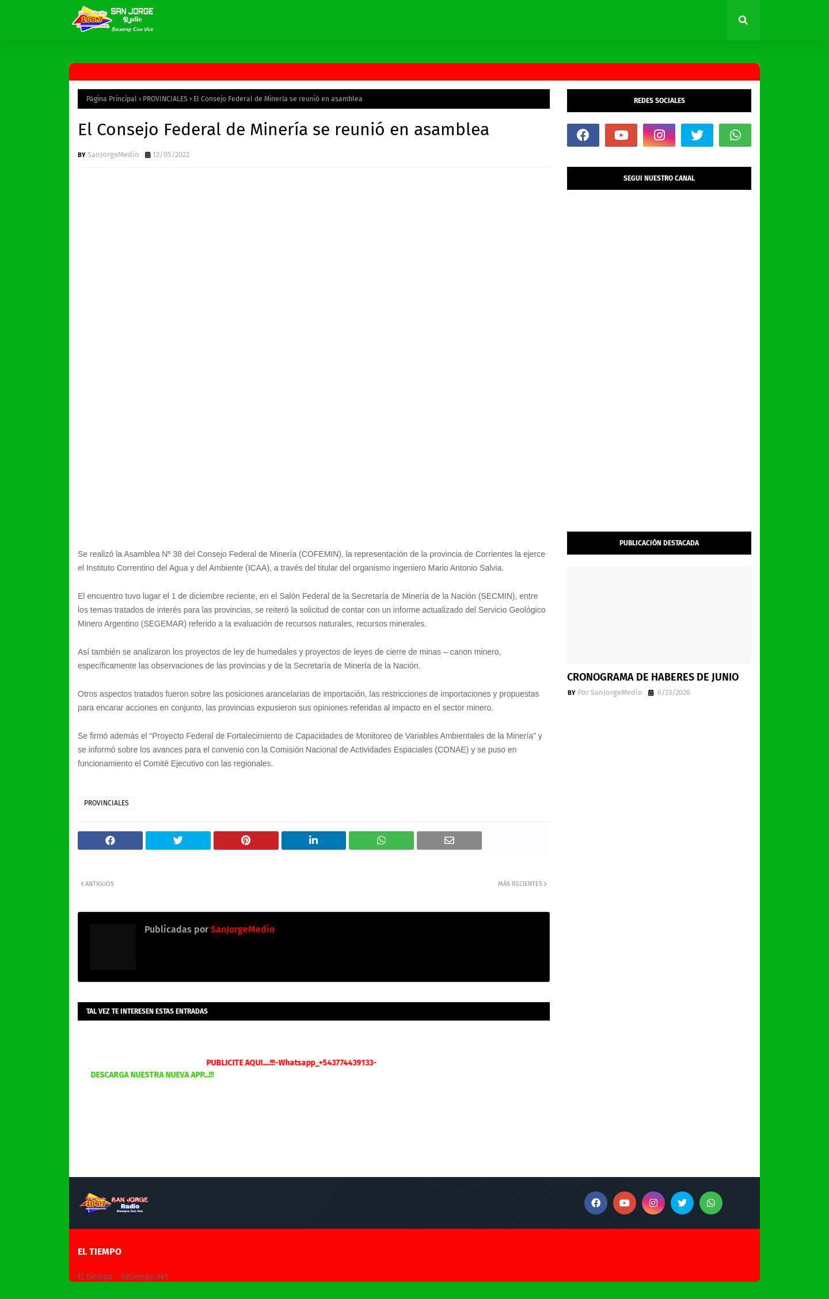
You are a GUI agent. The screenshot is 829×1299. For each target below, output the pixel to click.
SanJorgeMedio (113, 154)
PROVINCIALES (165, 99)
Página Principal (111, 99)
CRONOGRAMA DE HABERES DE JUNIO (653, 677)
